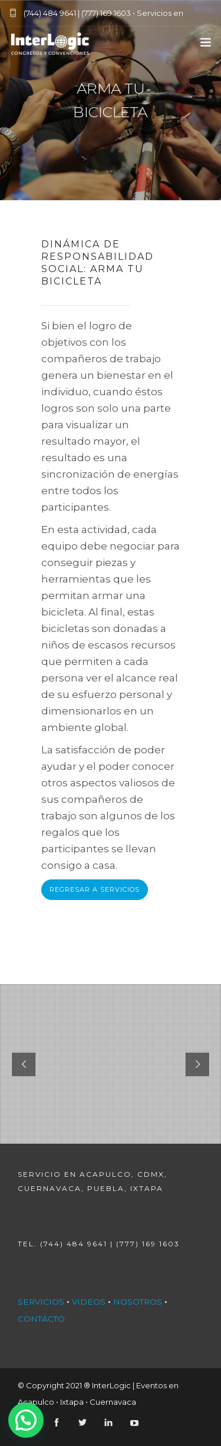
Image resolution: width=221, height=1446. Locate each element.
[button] (26, 1420)
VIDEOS (88, 1301)
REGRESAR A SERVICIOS (95, 889)
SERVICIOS (41, 1301)
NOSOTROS (137, 1301)
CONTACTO (41, 1318)
